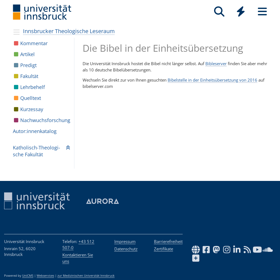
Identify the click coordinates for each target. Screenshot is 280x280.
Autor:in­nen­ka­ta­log (35, 131)
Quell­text (30, 98)
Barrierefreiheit (168, 241)
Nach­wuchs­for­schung (45, 120)
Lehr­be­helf (32, 87)
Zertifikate (163, 249)
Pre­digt (28, 65)
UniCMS (27, 276)
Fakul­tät (29, 76)
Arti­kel (27, 54)
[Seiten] (262, 11)
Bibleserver (216, 63)
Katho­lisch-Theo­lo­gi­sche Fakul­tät (36, 151)
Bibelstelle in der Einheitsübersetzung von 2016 (212, 80)
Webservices (45, 276)
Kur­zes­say (31, 109)
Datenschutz (126, 249)
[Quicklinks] (241, 11)
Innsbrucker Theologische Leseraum (69, 31)
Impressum (125, 241)
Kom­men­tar (34, 43)
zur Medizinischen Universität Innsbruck (86, 276)
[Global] (240, 12)
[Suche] (219, 11)
